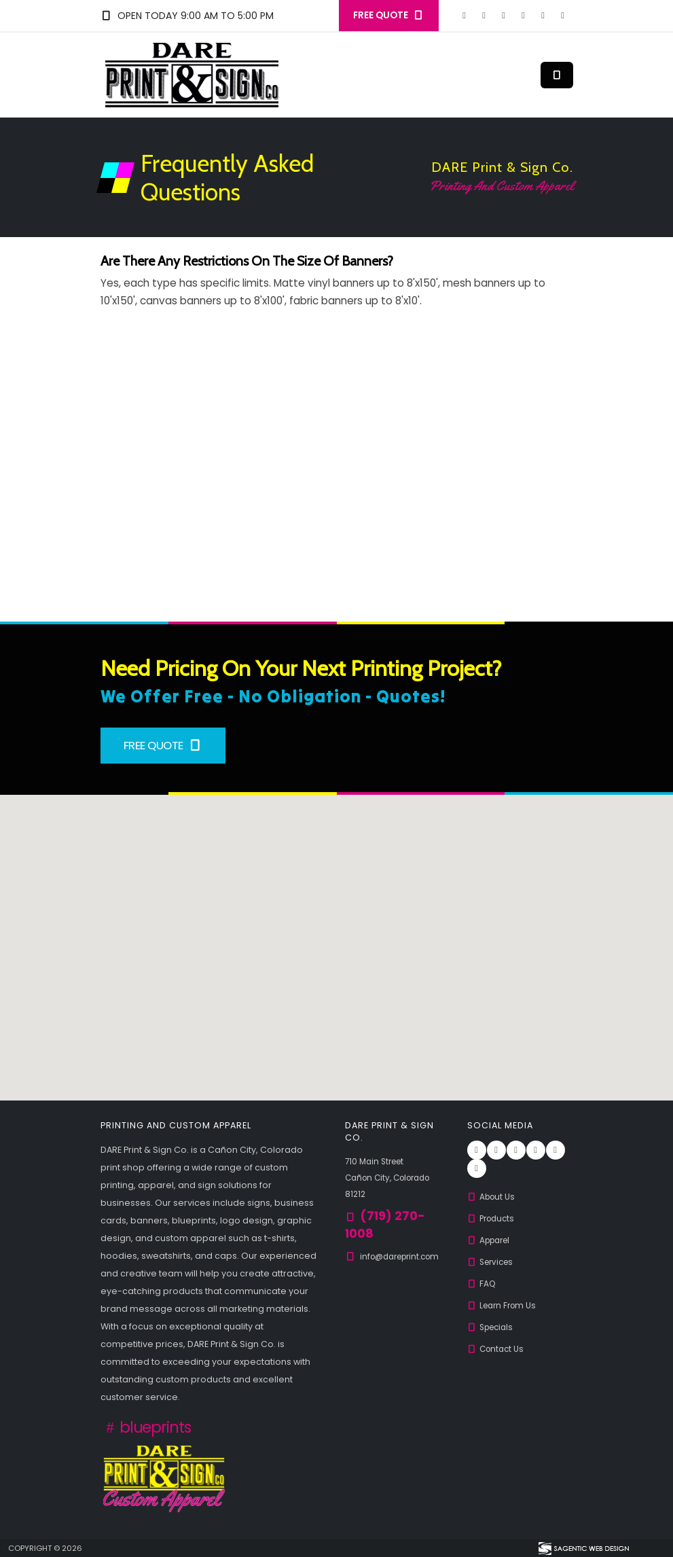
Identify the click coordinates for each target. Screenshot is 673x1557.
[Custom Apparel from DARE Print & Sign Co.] (164, 1477)
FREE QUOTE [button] (388, 15)
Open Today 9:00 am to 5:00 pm (187, 15)
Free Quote (163, 745)
